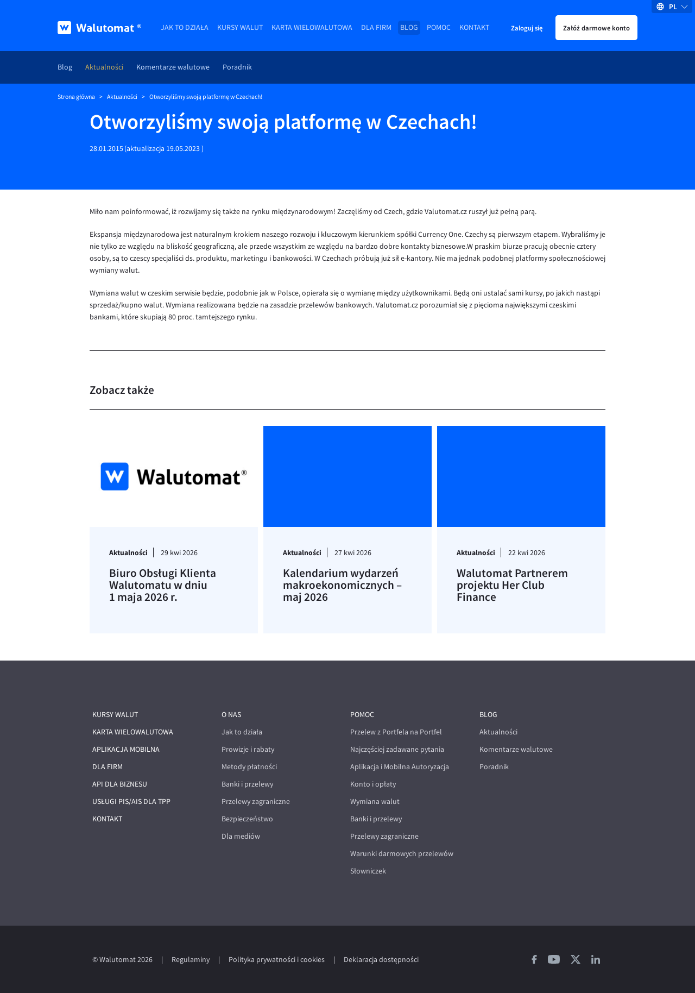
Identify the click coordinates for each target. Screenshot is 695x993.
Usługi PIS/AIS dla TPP (131, 801)
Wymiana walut (375, 801)
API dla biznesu (119, 784)
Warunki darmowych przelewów (401, 853)
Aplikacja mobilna (126, 749)
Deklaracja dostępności (381, 959)
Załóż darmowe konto (596, 27)
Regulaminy (191, 959)
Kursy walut (240, 27)
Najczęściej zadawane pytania (397, 749)
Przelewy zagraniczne (256, 801)
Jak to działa (184, 27)
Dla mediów (241, 836)
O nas (231, 714)
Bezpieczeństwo (247, 819)
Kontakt (474, 27)
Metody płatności (249, 766)
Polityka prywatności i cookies (277, 959)
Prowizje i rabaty (248, 749)
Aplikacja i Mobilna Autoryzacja (399, 766)
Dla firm (376, 27)
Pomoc (439, 27)
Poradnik (237, 67)
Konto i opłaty (373, 784)
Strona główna (76, 96)
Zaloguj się (526, 27)
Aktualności (104, 67)
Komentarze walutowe (173, 67)
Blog (409, 27)
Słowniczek (368, 871)
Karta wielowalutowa (311, 27)
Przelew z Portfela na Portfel (396, 732)
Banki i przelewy (247, 784)
